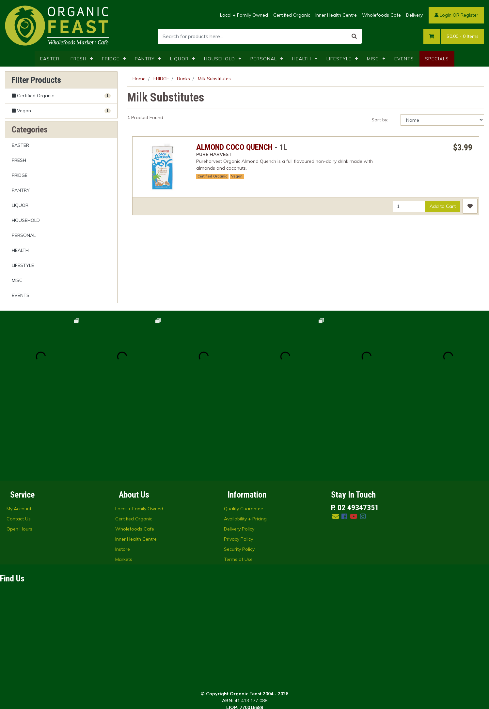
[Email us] (335, 435)
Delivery (414, 15)
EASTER (49, 59)
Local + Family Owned (244, 15)
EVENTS (404, 59)
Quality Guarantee (243, 427)
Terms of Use (238, 478)
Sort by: (379, 120)
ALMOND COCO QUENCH (234, 147)
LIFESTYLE (339, 59)
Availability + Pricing (245, 437)
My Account (19, 427)
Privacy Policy (238, 458)
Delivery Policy (239, 448)
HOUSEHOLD (219, 59)
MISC (373, 59)
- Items (463, 36)
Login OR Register (456, 15)
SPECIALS (437, 59)
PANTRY (145, 59)
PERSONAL (263, 59)
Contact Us (19, 437)
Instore (122, 468)
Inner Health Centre (336, 15)
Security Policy (239, 468)
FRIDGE (110, 59)
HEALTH (301, 59)
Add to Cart (443, 206)
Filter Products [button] (36, 80)
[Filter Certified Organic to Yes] (61, 95)
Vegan (237, 176)
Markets (123, 478)
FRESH (79, 59)
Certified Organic (291, 15)
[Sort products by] (442, 120)
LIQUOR (179, 59)
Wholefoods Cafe (381, 15)
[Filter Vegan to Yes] (61, 110)
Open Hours (19, 448)
